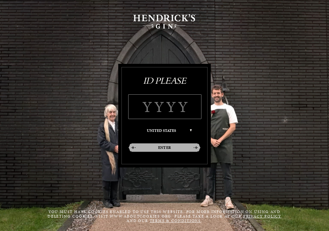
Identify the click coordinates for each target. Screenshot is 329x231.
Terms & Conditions (175, 220)
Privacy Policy (262, 216)
